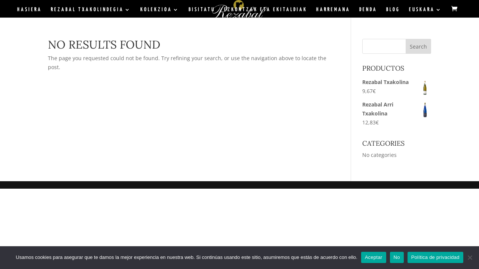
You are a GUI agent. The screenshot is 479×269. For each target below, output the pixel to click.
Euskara (422, 9)
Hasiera (29, 9)
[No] (469, 257)
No (397, 257)
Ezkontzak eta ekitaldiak (265, 9)
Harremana (333, 9)
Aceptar (373, 257)
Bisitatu (202, 9)
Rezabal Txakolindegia (87, 9)
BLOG (393, 9)
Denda (368, 9)
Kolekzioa (156, 9)
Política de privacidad (435, 257)
